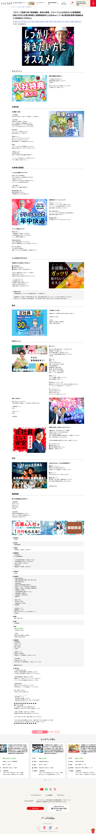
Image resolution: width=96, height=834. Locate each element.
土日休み (28, 21)
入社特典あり (59, 21)
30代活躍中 (72, 21)
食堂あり (51, 21)
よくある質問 (49, 795)
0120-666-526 (81, 4)
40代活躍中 (15, 21)
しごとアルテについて (40, 3)
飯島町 (23, 6)
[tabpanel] (48, 760)
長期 (55, 21)
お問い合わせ (35, 808)
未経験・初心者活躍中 (35, 21)
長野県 (19, 6)
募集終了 (47, 21)
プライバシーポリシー (48, 823)
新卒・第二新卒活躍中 (22, 21)
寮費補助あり (42, 21)
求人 (16, 6)
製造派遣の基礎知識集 (52, 3)
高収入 (80, 21)
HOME (13, 6)
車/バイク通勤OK (66, 21)
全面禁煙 (76, 21)
